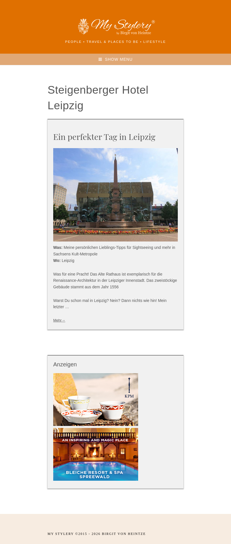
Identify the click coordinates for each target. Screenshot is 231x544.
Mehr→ (59, 320)
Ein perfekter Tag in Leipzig (104, 136)
